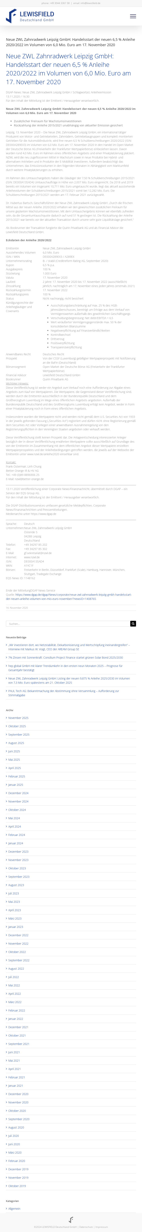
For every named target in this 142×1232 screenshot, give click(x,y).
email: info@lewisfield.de (86, 3)
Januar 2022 (15, 1019)
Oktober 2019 (17, 1186)
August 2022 (16, 968)
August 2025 (16, 743)
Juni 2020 (14, 1144)
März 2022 (14, 1002)
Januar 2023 (15, 927)
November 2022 (18, 943)
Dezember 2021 (18, 1027)
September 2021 (18, 1044)
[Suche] (133, 624)
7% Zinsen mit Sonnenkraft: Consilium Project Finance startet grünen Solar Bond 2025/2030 (65, 657)
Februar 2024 (16, 835)
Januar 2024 (15, 843)
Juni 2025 (14, 751)
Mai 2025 (14, 759)
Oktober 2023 (17, 868)
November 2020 (18, 1102)
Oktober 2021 (17, 1035)
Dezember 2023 (18, 851)
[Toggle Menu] (133, 16)
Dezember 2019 (18, 1169)
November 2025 (18, 718)
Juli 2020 (13, 1136)
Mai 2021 (14, 1060)
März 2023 (14, 918)
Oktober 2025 (17, 726)
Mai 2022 (14, 985)
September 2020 (18, 1119)
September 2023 (18, 877)
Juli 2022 (13, 977)
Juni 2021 (14, 1052)
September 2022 (18, 960)
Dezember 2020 (18, 1094)
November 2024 (18, 801)
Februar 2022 (16, 1010)
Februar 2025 (16, 776)
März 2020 (14, 1152)
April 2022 (14, 994)
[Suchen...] (68, 624)
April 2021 (14, 1069)
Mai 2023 (14, 902)
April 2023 (14, 910)
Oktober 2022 (17, 952)
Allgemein (14, 1209)
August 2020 (16, 1127)
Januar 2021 (15, 1086)
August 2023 (16, 885)
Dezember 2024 (18, 793)
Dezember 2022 (18, 935)
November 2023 (18, 860)
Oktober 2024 (17, 810)
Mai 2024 (14, 818)
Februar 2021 (16, 1077)
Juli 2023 (13, 893)
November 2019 (18, 1177)
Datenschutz (86, 1227)
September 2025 (18, 734)
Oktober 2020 (17, 1111)
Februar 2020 (16, 1161)
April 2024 (14, 826)
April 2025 (14, 768)
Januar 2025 (15, 785)
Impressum (101, 1227)
